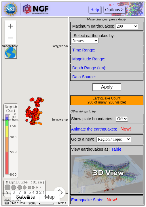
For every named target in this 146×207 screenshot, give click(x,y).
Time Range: (83, 50)
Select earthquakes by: (94, 35)
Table (116, 149)
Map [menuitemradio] (50, 197)
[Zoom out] (10, 38)
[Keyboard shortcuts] (7, 203)
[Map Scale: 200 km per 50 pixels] (41, 203)
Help (94, 9)
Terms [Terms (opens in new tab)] (62, 203)
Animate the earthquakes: (101, 128)
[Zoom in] (10, 26)
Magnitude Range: (88, 59)
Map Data (18, 203)
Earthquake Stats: (94, 199)
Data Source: (84, 76)
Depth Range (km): (89, 68)
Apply (107, 87)
